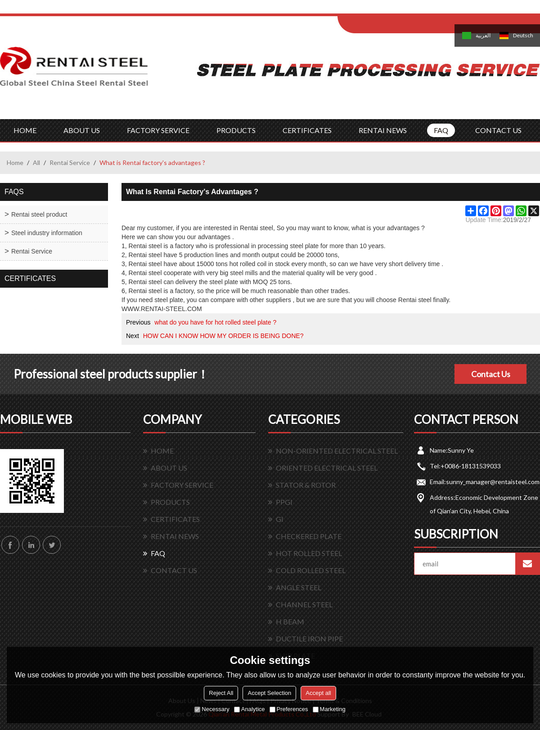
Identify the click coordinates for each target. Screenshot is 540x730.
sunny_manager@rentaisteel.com (493, 481)
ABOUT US (81, 130)
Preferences (289, 709)
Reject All (221, 693)
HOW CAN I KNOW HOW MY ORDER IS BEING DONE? (223, 335)
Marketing (329, 709)
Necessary (211, 709)
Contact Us (490, 374)
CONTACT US (498, 130)
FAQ (441, 130)
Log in (393, 9)
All (36, 162)
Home (15, 162)
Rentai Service (70, 162)
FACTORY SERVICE (158, 130)
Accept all (318, 693)
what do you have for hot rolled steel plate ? (215, 322)
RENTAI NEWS (383, 130)
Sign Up (412, 9)
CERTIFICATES (307, 130)
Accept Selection (269, 693)
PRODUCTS (236, 130)
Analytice (249, 709)
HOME (25, 130)
